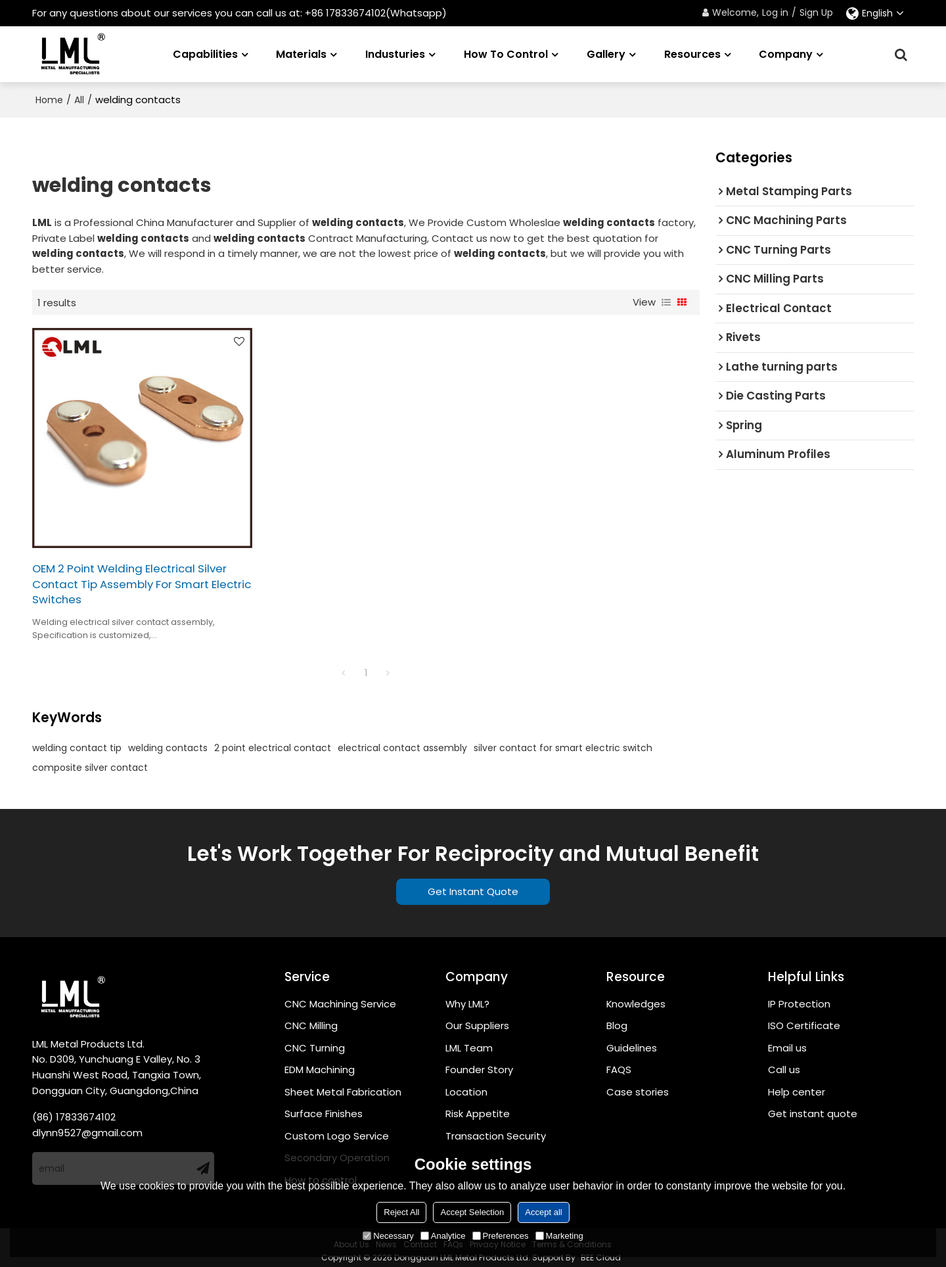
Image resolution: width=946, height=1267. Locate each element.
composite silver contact (90, 760)
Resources (692, 53)
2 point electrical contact (272, 740)
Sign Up (816, 12)
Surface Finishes (323, 1107)
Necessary (388, 1236)
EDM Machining (319, 1063)
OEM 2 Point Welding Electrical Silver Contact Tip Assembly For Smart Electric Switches (132, 578)
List (666, 302)
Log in (775, 12)
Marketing (559, 1236)
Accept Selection (472, 1212)
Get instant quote (812, 1107)
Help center (796, 1085)
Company (786, 53)
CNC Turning (314, 1041)
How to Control (506, 53)
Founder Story (479, 1063)
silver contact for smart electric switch (563, 740)
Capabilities (205, 53)
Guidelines (631, 1041)
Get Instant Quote (473, 885)
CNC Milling (311, 1019)
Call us (784, 1063)
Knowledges (636, 996)
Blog (616, 1019)
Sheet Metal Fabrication (342, 1085)
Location (466, 1085)
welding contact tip (77, 740)
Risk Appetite (477, 1107)
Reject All (401, 1212)
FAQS (618, 1063)
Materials (301, 53)
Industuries (395, 53)
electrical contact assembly (402, 740)
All (79, 99)
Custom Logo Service (336, 1129)
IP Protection (799, 996)
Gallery (606, 53)
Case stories (637, 1085)
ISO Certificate (804, 1019)
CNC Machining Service (340, 996)
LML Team (469, 1041)
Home (49, 99)
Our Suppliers (477, 1019)
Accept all (543, 1212)
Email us (787, 1041)
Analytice (443, 1236)
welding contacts (168, 740)
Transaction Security (495, 1129)
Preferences (500, 1236)
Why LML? (467, 996)
